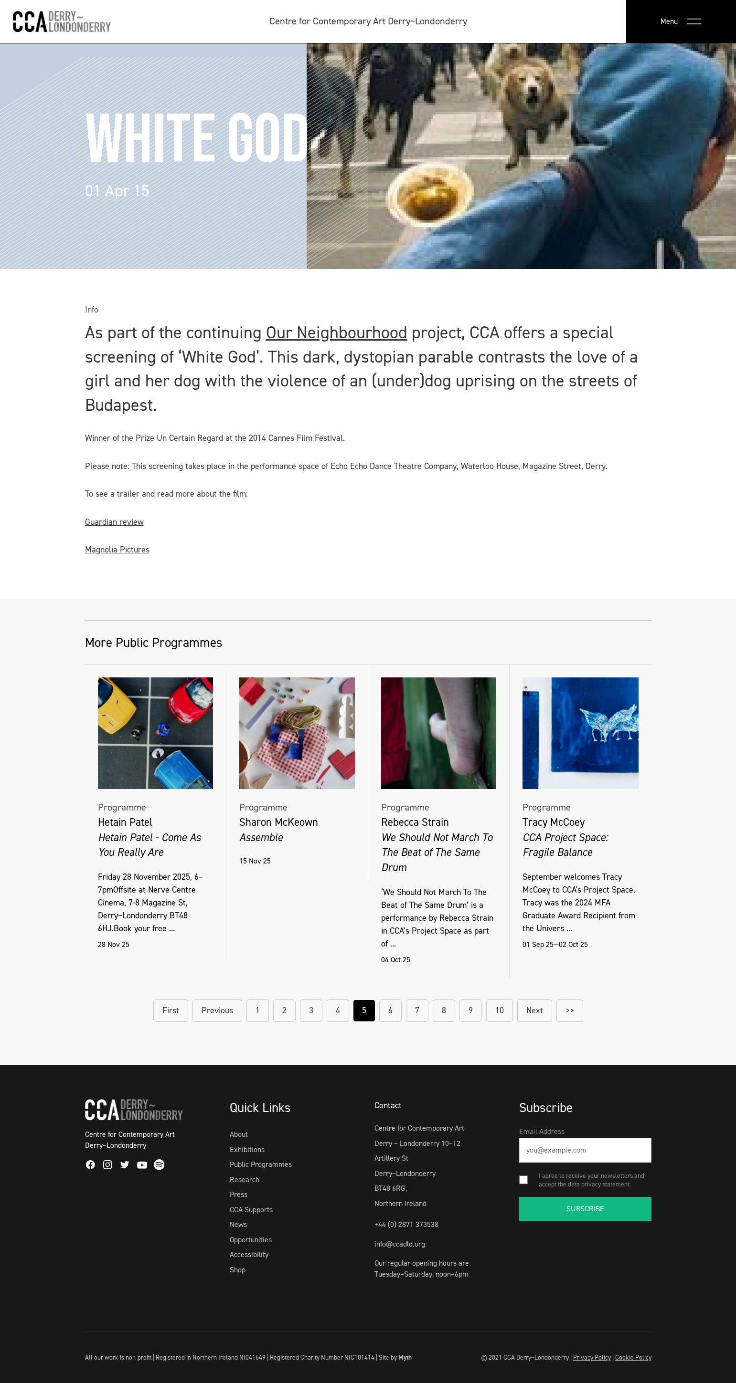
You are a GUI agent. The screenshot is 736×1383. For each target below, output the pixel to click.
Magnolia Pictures (117, 549)
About (239, 1134)
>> (569, 1010)
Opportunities (251, 1240)
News (238, 1224)
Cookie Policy (633, 1357)
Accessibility (249, 1254)
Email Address (542, 1131)
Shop (237, 1270)
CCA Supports (251, 1210)
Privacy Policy (592, 1357)
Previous (217, 1010)
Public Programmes (261, 1164)
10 (499, 1010)
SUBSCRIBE (585, 1209)
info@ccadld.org (399, 1244)
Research (244, 1180)
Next (534, 1010)
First (170, 1010)
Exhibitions (247, 1149)
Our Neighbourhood (336, 332)
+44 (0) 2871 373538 (406, 1224)
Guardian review (114, 522)
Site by (395, 1357)
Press (238, 1194)
